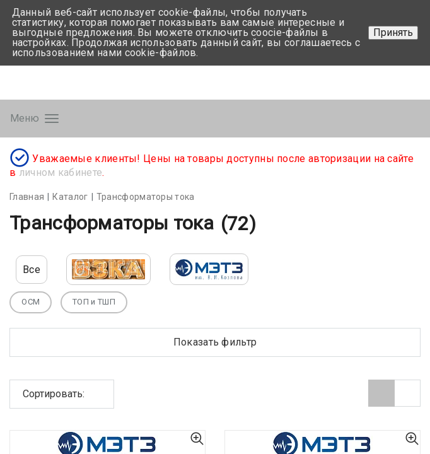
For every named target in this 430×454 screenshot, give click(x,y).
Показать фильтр (215, 342)
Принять (393, 32)
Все (31, 270)
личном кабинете (61, 172)
